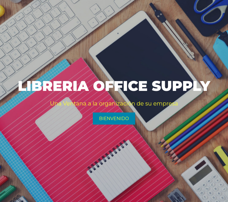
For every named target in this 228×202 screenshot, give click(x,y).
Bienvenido (114, 118)
